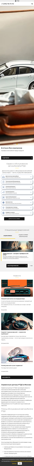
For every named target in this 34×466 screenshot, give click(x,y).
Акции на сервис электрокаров (23, 235)
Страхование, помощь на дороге (12, 207)
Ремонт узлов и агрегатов (11, 187)
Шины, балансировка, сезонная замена (13, 202)
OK (20, 463)
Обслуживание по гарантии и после (13, 197)
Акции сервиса (8, 235)
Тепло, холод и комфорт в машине (12, 213)
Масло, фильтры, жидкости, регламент (13, 182)
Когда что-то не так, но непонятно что (13, 176)
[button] (14, 144)
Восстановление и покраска (11, 192)
